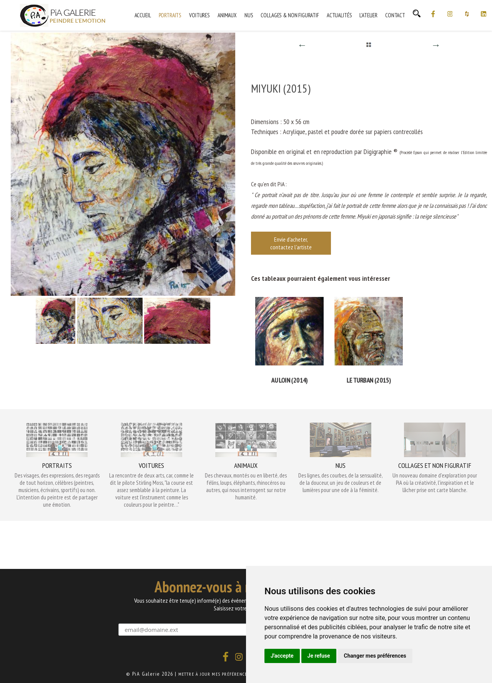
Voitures (199, 15)
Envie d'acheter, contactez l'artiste (291, 243)
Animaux (227, 15)
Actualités (339, 15)
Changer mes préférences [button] (375, 656)
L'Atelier (368, 15)
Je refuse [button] (319, 656)
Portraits (170, 15)
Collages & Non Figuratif (290, 15)
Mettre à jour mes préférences (214, 674)
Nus (248, 15)
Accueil (143, 15)
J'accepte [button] (282, 656)
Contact (395, 15)
